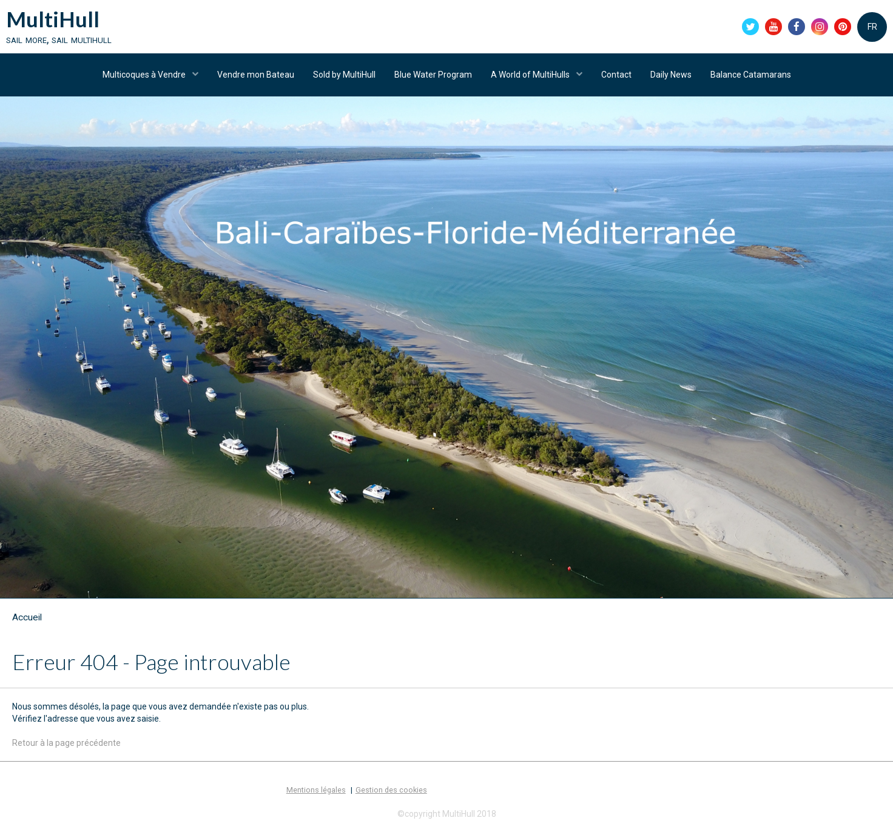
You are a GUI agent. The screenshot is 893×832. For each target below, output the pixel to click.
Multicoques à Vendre (145, 74)
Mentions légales (316, 789)
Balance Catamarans (750, 74)
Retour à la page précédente (66, 743)
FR (872, 27)
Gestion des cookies (391, 789)
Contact (616, 74)
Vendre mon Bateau (255, 74)
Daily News (671, 74)
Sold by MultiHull (344, 74)
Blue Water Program (433, 74)
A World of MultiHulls (531, 74)
